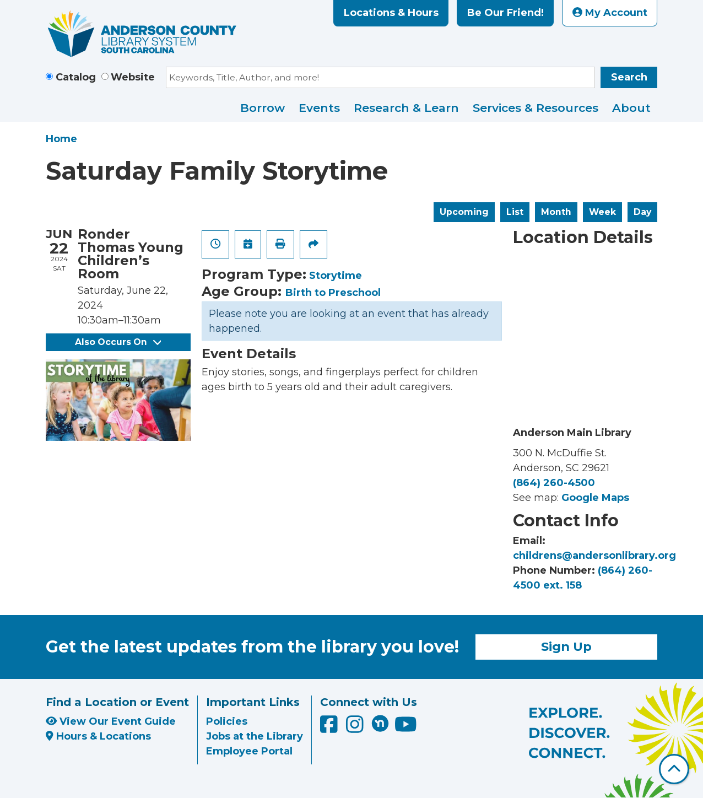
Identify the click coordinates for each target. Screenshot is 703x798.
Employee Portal (249, 751)
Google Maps (595, 498)
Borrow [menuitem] (262, 108)
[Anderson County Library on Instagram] (356, 728)
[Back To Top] (674, 769)
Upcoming (464, 212)
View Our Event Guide (111, 721)
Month (556, 212)
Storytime (335, 275)
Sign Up (566, 646)
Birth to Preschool (333, 293)
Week (602, 212)
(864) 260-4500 (554, 483)
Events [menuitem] (319, 108)
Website (133, 77)
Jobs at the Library (254, 736)
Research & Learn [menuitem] (406, 108)
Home (61, 139)
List (514, 212)
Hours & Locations (98, 736)
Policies (226, 721)
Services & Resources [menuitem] (535, 108)
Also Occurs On (118, 342)
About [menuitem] (631, 108)
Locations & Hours (391, 13)
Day (642, 212)
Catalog (76, 77)
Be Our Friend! (505, 13)
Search (629, 77)
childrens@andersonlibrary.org (594, 555)
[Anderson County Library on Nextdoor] (380, 723)
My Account (609, 13)
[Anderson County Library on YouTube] (405, 728)
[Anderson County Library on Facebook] (330, 728)
